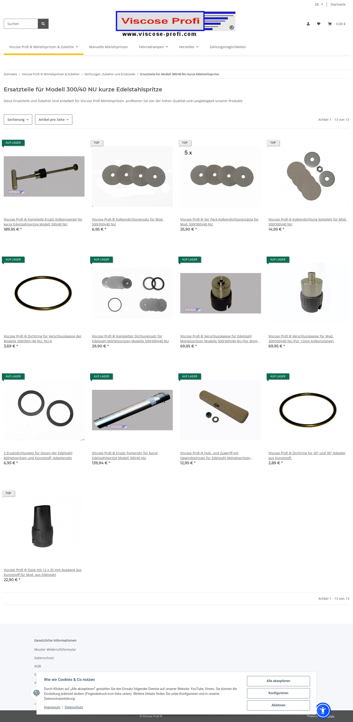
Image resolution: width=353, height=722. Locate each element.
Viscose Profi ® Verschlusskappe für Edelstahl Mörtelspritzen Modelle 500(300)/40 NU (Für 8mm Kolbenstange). (219, 338)
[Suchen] (21, 24)
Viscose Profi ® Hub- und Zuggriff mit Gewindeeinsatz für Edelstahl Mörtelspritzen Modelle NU (215, 455)
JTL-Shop (328, 716)
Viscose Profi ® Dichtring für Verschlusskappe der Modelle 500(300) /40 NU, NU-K (42, 338)
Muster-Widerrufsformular (55, 649)
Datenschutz (74, 707)
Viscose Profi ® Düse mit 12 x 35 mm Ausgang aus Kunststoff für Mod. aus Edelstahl (43, 572)
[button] (308, 24)
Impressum (52, 707)
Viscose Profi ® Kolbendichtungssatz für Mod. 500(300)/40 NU (127, 221)
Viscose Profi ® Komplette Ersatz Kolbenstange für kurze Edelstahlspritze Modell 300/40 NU (43, 221)
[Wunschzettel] (318, 24)
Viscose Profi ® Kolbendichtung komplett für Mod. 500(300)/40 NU (307, 221)
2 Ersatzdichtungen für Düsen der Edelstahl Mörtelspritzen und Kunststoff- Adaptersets (38, 455)
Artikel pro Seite (52, 119)
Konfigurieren (278, 693)
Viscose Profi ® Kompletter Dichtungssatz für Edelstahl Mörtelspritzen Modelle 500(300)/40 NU (130, 338)
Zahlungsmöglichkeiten (228, 47)
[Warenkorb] (336, 24)
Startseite (338, 4)
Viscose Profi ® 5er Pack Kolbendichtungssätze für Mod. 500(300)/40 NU (219, 221)
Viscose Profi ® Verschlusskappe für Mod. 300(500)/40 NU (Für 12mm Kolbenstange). (301, 338)
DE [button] (317, 4)
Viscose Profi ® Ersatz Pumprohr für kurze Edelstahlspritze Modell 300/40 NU (125, 455)
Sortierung (16, 119)
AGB (37, 666)
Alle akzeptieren (278, 681)
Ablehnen (278, 705)
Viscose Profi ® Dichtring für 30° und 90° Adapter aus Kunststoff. (307, 455)
